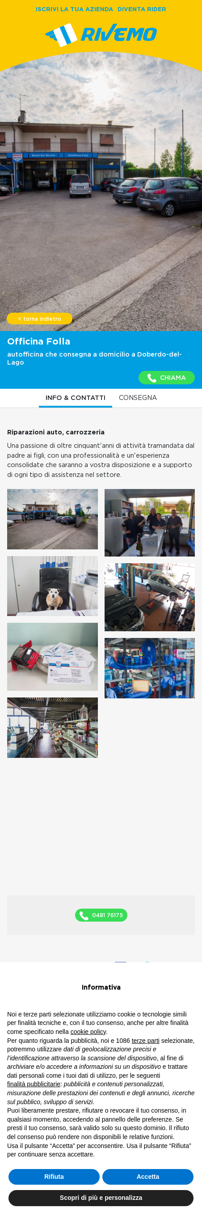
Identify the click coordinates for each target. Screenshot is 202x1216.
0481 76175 (101, 915)
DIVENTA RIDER (142, 9)
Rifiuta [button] (54, 1176)
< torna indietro (39, 319)
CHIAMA (166, 378)
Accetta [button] (148, 1176)
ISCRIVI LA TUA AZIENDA (74, 9)
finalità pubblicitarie (33, 1084)
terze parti (146, 1040)
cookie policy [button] (88, 1031)
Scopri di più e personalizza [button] (101, 1197)
